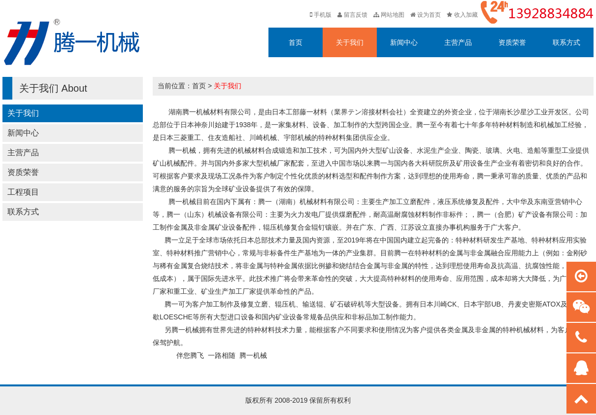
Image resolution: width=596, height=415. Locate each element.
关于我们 (350, 42)
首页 (295, 42)
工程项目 (23, 192)
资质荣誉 (512, 42)
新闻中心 (404, 42)
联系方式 (566, 42)
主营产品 (458, 42)
